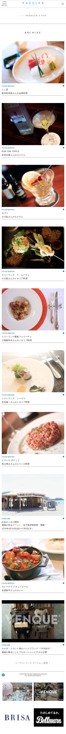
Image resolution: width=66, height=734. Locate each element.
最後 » (46, 663)
